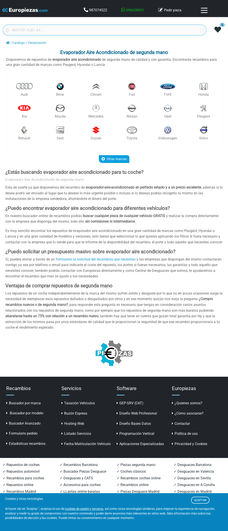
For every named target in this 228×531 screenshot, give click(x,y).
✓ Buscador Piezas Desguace (83, 471)
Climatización (37, 43)
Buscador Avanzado (23, 423)
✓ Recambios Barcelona (79, 465)
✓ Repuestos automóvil (21, 471)
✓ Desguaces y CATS (76, 478)
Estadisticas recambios (25, 443)
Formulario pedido (22, 433)
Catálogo (18, 43)
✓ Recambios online (133, 485)
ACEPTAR (200, 500)
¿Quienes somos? (187, 403)
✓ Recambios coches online (139, 478)
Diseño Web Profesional (137, 413)
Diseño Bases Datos (134, 423)
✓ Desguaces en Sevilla (192, 478)
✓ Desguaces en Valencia (194, 471)
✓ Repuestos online (18, 485)
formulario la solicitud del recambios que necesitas (96, 259)
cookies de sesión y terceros (84, 509)
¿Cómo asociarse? (188, 413)
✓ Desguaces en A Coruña (194, 485)
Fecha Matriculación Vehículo (86, 444)
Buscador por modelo (24, 413)
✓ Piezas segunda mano (136, 465)
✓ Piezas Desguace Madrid (138, 491)
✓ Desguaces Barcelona (193, 465)
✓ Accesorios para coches (80, 485)
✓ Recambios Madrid (19, 491)
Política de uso (185, 433)
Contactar (181, 423)
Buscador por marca (23, 403)
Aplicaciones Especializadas (140, 444)
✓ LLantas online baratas (80, 491)
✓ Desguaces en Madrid (193, 491)
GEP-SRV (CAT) (130, 403)
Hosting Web (72, 423)
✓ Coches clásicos (131, 471)
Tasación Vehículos (78, 403)
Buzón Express (74, 413)
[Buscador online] (104, 30)
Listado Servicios (76, 433)
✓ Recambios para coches (23, 478)
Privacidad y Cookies (189, 444)
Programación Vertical (135, 433)
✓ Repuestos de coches (21, 465)
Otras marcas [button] (114, 159)
